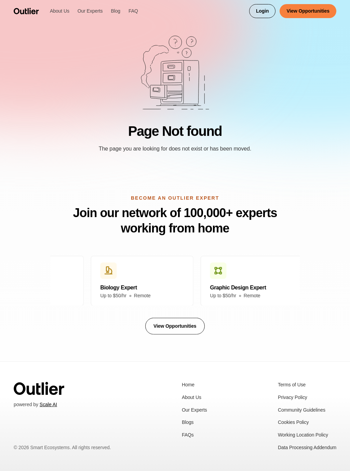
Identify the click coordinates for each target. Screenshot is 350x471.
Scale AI (48, 404)
